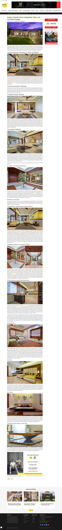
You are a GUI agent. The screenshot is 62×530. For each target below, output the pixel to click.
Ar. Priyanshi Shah (17, 21)
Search (58, 0)
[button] (32, 510)
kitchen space (25, 305)
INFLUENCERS (23, 21)
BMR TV (25, 522)
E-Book (33, 519)
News (25, 519)
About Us (34, 516)
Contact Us (34, 522)
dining (35, 193)
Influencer (25, 516)
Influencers (11, 13)
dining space (19, 306)
